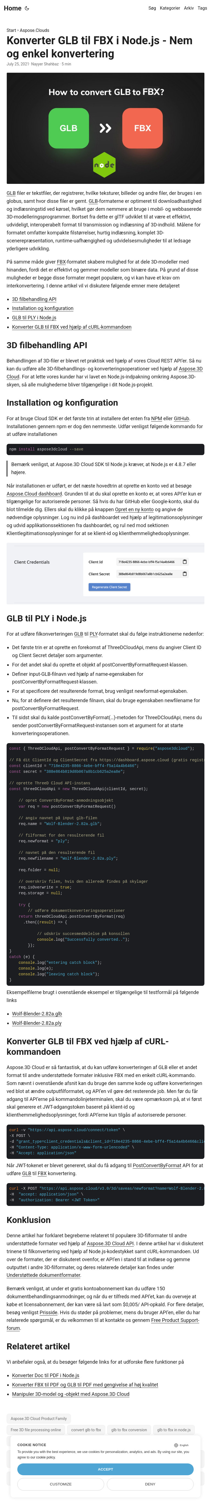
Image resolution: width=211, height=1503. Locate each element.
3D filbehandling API (34, 299)
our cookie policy (42, 1457)
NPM (156, 418)
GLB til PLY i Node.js (34, 317)
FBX (61, 262)
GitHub (181, 418)
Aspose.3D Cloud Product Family (39, 1418)
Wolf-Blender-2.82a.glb (37, 1014)
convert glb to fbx (86, 1430)
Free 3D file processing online (36, 1430)
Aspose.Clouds (34, 30)
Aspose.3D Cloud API (110, 1243)
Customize (61, 1484)
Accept (105, 1469)
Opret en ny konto (134, 509)
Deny (150, 1484)
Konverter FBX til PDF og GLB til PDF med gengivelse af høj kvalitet (85, 1385)
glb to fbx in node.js (173, 1430)
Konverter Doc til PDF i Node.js (45, 1375)
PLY (94, 634)
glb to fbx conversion (129, 1430)
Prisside (48, 1312)
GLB (11, 193)
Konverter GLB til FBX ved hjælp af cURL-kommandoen (72, 327)
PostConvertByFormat (157, 1165)
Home (12, 8)
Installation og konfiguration (42, 308)
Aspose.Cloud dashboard (34, 494)
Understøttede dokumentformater (43, 1275)
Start (11, 30)
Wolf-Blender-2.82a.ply (37, 1023)
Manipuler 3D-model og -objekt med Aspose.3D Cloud (70, 1394)
